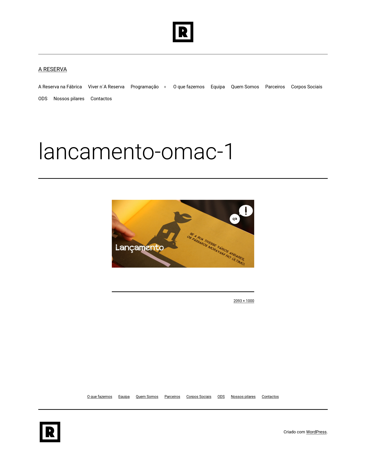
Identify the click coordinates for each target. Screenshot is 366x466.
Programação (145, 87)
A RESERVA (52, 69)
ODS (42, 98)
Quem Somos (245, 87)
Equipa (218, 87)
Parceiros (275, 87)
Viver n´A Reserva (106, 87)
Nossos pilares (68, 98)
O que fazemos (188, 87)
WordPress (316, 431)
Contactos (101, 98)
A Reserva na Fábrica (60, 87)
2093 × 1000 (244, 301)
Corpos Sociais (306, 87)
